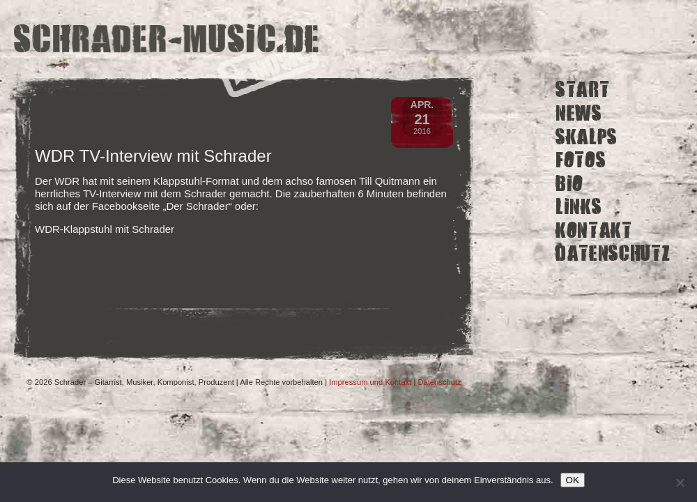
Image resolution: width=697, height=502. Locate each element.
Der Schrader (197, 206)
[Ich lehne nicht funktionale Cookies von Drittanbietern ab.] (680, 482)
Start (582, 89)
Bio (569, 183)
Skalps (587, 136)
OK (572, 480)
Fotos (581, 160)
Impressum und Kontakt (370, 382)
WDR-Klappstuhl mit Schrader (104, 229)
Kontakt (594, 230)
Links (579, 206)
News (579, 113)
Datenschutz (613, 253)
